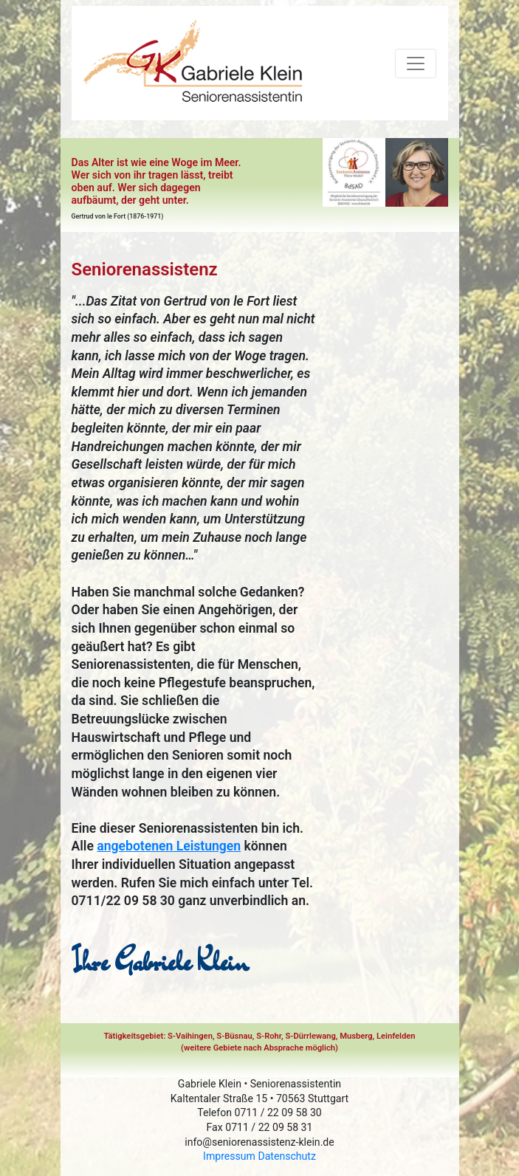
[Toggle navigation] (415, 63)
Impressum (229, 1156)
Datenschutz (286, 1156)
